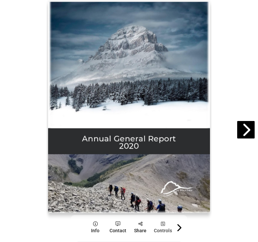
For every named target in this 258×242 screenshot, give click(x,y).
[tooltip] (95, 227)
